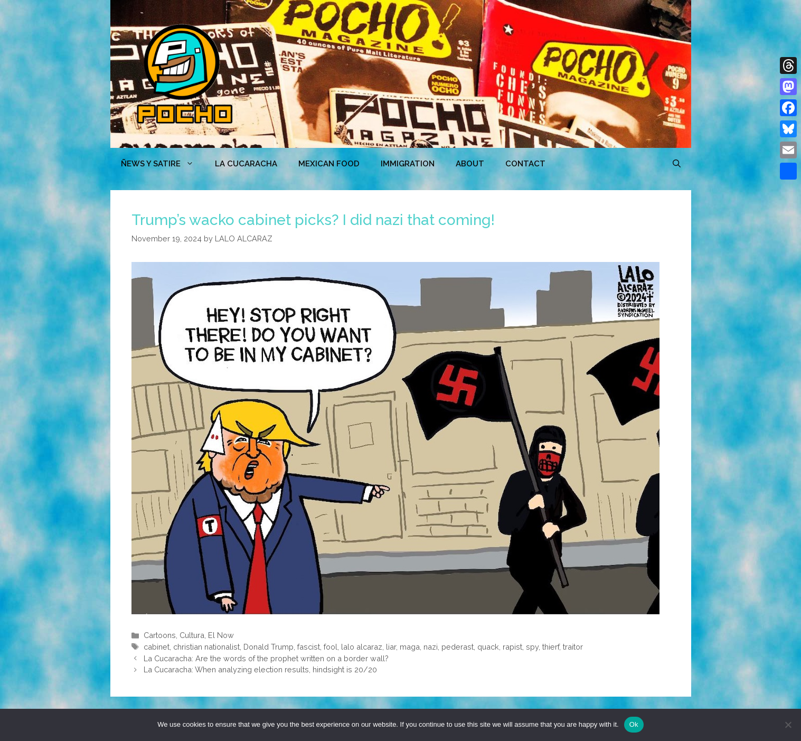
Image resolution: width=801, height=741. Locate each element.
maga (410, 646)
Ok (633, 724)
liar (391, 646)
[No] (788, 724)
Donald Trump (268, 646)
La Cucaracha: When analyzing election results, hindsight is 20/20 (260, 669)
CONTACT (525, 163)
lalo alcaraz (361, 646)
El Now (221, 635)
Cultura (192, 635)
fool (330, 646)
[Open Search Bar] (676, 164)
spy (532, 646)
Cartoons (160, 635)
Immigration (408, 163)
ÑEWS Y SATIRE (162, 164)
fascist (308, 646)
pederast (457, 646)
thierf (550, 646)
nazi (430, 646)
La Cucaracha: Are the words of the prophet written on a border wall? (266, 658)
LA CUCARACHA (246, 163)
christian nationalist (206, 646)
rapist (512, 646)
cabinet (156, 646)
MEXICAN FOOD (329, 163)
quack (488, 646)
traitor (573, 646)
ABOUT (470, 163)
